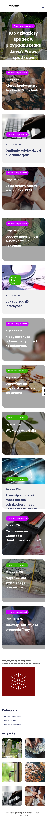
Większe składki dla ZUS (21, 432)
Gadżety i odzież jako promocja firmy (22, 627)
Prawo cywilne (9, 720)
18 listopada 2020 (14, 619)
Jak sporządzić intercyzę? (17, 303)
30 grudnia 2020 (14, 330)
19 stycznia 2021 (13, 179)
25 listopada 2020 (14, 572)
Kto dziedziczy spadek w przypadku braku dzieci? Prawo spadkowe (23, 45)
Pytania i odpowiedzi (23, 26)
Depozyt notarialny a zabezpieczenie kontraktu (22, 241)
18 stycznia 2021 (13, 230)
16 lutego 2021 (12, 79)
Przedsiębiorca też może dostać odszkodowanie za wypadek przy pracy (21, 502)
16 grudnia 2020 (13, 424)
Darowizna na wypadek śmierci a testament (20, 388)
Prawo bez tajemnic (17, 370)
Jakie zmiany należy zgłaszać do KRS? (21, 188)
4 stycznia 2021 (13, 295)
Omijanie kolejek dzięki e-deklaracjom (23, 152)
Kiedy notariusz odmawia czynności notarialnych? (21, 341)
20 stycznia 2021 (14, 144)
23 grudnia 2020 (14, 377)
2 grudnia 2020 (13, 525)
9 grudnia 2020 (13, 489)
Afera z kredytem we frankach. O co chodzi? (23, 88)
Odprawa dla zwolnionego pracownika (16, 582)
